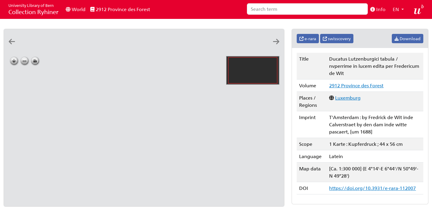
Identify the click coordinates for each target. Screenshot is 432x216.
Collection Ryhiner (33, 9)
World (76, 9)
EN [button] (396, 9)
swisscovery (337, 38)
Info (378, 9)
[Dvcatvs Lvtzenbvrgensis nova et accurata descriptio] (58, 47)
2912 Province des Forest (120, 9)
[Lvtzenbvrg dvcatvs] (41, 47)
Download (407, 38)
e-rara (307, 38)
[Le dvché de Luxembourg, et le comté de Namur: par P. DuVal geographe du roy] (249, 47)
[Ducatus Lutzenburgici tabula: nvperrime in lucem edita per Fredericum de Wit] (127, 47)
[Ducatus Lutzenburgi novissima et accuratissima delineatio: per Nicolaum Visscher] (110, 47)
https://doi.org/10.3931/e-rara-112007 (372, 188)
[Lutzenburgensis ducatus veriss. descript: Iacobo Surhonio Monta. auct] (93, 47)
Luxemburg (348, 97)
